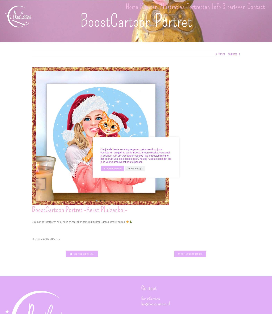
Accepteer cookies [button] (112, 168)
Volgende (232, 54)
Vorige (221, 54)
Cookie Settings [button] (135, 168)
